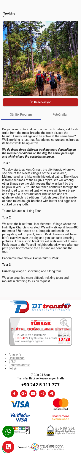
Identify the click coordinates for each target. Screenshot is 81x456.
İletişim (14, 368)
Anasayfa (15, 354)
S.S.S (12, 361)
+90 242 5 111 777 (40, 384)
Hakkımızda (16, 358)
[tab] (21, 114)
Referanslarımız (19, 365)
